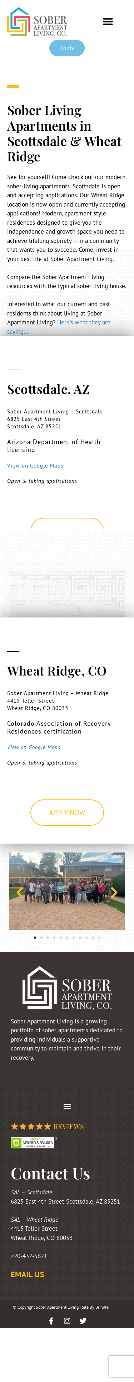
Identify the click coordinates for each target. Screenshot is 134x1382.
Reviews (47, 1126)
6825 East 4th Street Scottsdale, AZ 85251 (65, 1201)
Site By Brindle (95, 1307)
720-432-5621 (29, 1256)
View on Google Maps (35, 465)
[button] (108, 22)
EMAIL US (27, 1274)
